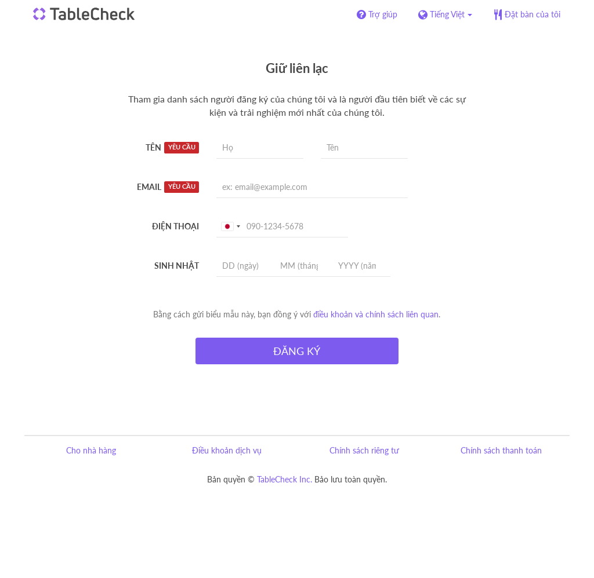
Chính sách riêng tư (364, 450)
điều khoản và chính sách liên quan (376, 314)
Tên (172, 147)
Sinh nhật (176, 265)
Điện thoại (175, 226)
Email (168, 187)
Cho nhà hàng (91, 450)
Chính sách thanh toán (501, 450)
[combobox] (230, 226)
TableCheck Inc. (284, 479)
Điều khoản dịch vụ (227, 450)
